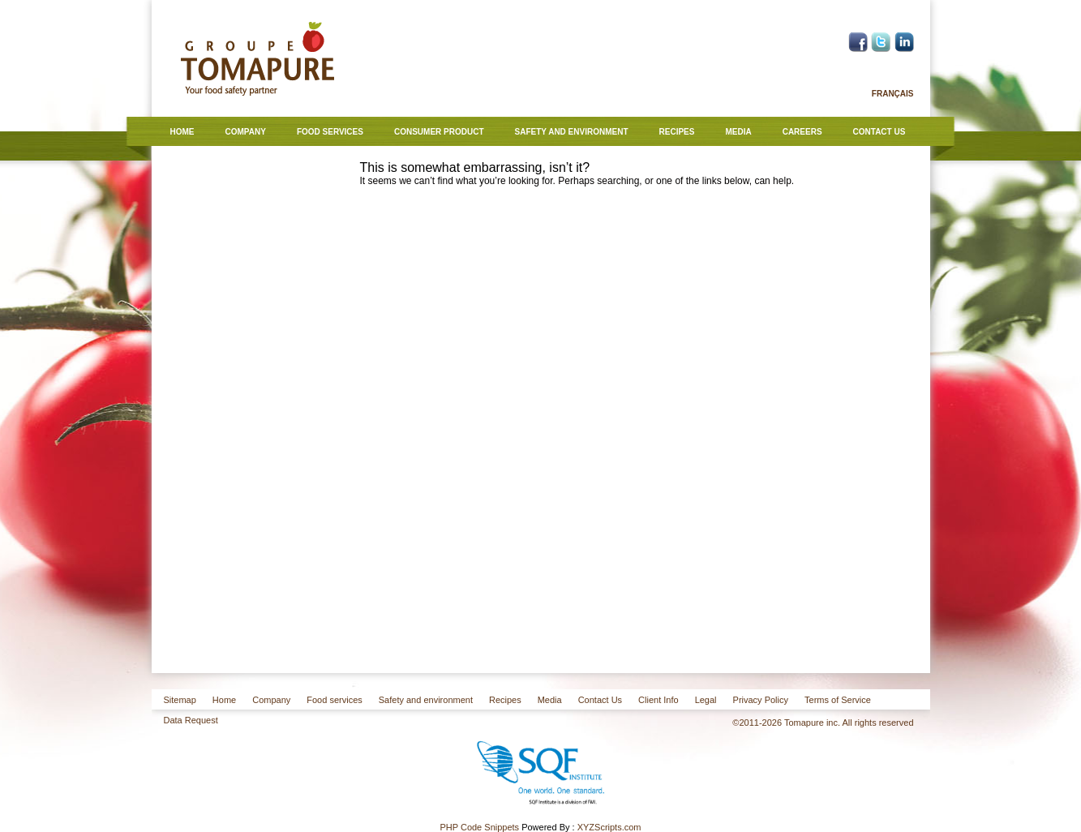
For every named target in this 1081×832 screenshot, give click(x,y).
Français (893, 93)
